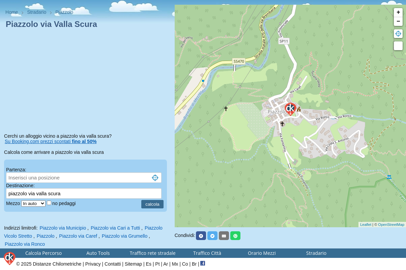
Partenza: (16, 169)
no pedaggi (64, 203)
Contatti (113, 264)
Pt (157, 264)
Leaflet (365, 225)
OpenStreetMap (391, 225)
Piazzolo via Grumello (124, 236)
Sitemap (133, 264)
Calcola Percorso (43, 253)
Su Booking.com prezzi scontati (50, 141)
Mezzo (13, 203)
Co (185, 264)
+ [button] (398, 12)
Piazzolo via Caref (78, 236)
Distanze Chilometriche (57, 264)
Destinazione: (20, 185)
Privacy (93, 264)
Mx (175, 264)
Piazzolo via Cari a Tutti (115, 228)
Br (194, 264)
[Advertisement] (87, 82)
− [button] (398, 22)
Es (148, 264)
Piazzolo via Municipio (63, 228)
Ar (165, 264)
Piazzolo (46, 236)
